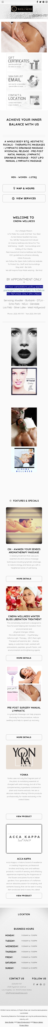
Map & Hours (26, 188)
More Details (24, 578)
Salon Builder (9, 1022)
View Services (26, 198)
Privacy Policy (24, 1025)
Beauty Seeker (38, 1022)
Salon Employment (23, 1022)
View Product (24, 816)
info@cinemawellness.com (17, 993)
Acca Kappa (24, 858)
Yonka (24, 774)
